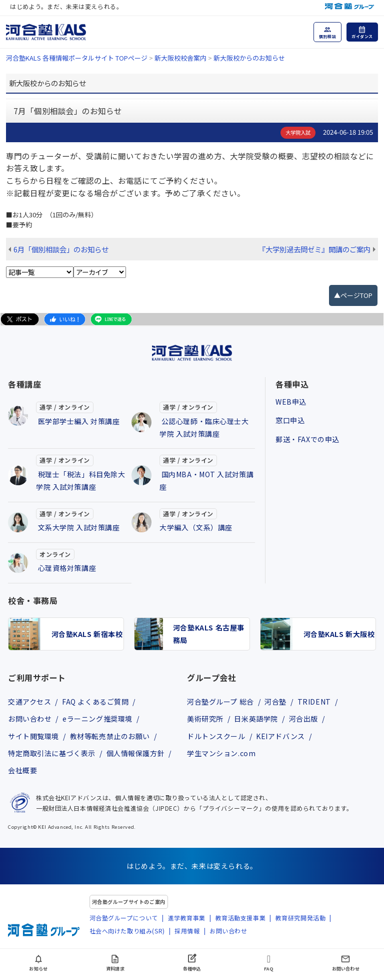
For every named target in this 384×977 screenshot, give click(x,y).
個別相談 (327, 36)
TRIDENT (314, 702)
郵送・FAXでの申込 (308, 439)
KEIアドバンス (280, 736)
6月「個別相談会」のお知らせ (61, 249)
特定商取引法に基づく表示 (52, 753)
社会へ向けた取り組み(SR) (127, 930)
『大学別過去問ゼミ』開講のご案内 (314, 249)
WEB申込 (291, 402)
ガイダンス (362, 36)
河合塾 (275, 702)
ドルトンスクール (216, 736)
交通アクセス (29, 702)
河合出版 (303, 719)
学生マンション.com (221, 753)
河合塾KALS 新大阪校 (339, 634)
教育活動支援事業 (241, 917)
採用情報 (187, 930)
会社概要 (22, 770)
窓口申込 (290, 420)
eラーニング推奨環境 (97, 719)
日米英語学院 (256, 719)
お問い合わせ (30, 719)
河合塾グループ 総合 (220, 702)
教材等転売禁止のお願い (110, 736)
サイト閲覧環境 (33, 736)
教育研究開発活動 (301, 917)
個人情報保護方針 (135, 753)
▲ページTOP (353, 295)
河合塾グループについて (124, 917)
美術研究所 (205, 719)
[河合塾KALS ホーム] (46, 31)
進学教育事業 (187, 917)
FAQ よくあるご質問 (95, 702)
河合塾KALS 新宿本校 (87, 634)
